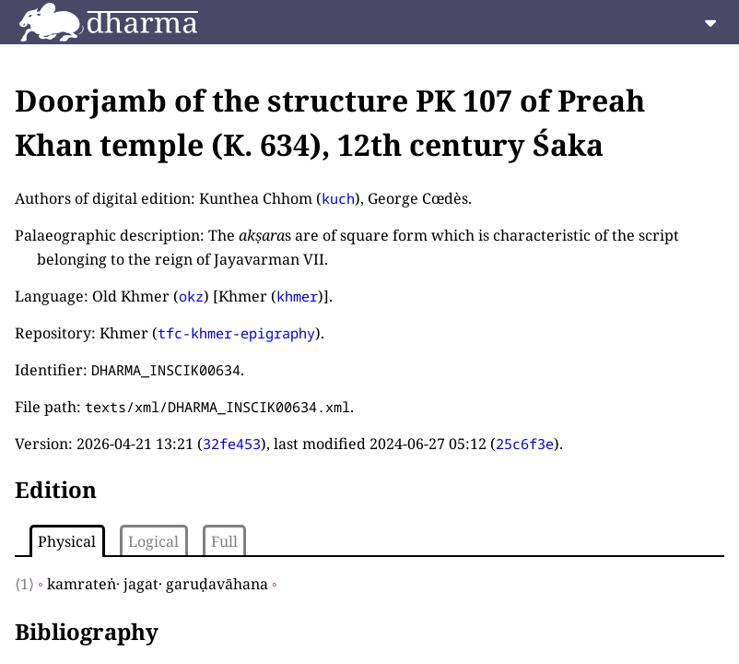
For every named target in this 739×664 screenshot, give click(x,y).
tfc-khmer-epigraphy (236, 333)
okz (191, 296)
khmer (297, 296)
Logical (153, 541)
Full (224, 541)
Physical (67, 541)
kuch (338, 198)
